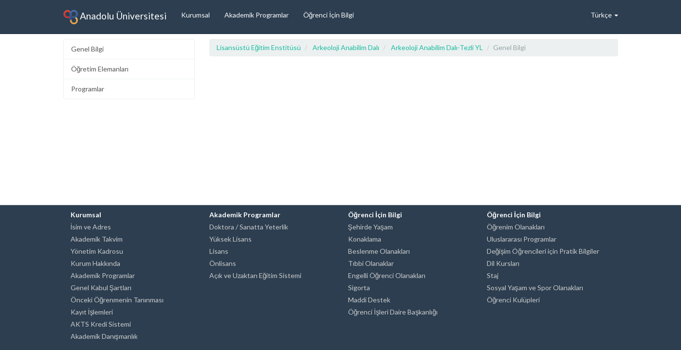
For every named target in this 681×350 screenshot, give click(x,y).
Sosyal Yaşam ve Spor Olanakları (535, 287)
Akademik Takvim (97, 239)
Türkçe (604, 15)
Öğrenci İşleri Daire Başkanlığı (393, 312)
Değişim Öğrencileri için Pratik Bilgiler (543, 251)
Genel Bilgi (87, 49)
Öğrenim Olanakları (516, 227)
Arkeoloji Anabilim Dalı (346, 47)
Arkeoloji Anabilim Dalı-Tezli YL (437, 47)
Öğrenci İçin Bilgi (328, 15)
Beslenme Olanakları (379, 251)
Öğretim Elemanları (100, 69)
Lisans (218, 251)
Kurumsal (195, 15)
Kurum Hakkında (95, 263)
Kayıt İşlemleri (92, 312)
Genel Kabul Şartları (101, 287)
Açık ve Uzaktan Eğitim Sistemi (255, 275)
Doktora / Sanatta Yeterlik (248, 227)
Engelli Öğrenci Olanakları (387, 275)
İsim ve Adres (91, 227)
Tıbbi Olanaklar (371, 263)
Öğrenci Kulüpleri (513, 300)
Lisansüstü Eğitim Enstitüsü (259, 47)
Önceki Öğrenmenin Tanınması (117, 300)
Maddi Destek (369, 300)
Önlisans (222, 263)
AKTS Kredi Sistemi (101, 324)
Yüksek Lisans (230, 239)
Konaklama (364, 239)
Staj (492, 275)
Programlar (87, 89)
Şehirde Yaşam (370, 227)
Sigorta (359, 287)
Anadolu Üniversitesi (114, 17)
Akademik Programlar (256, 15)
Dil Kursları (503, 263)
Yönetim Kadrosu (97, 251)
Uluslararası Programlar (521, 239)
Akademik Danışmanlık (104, 336)
